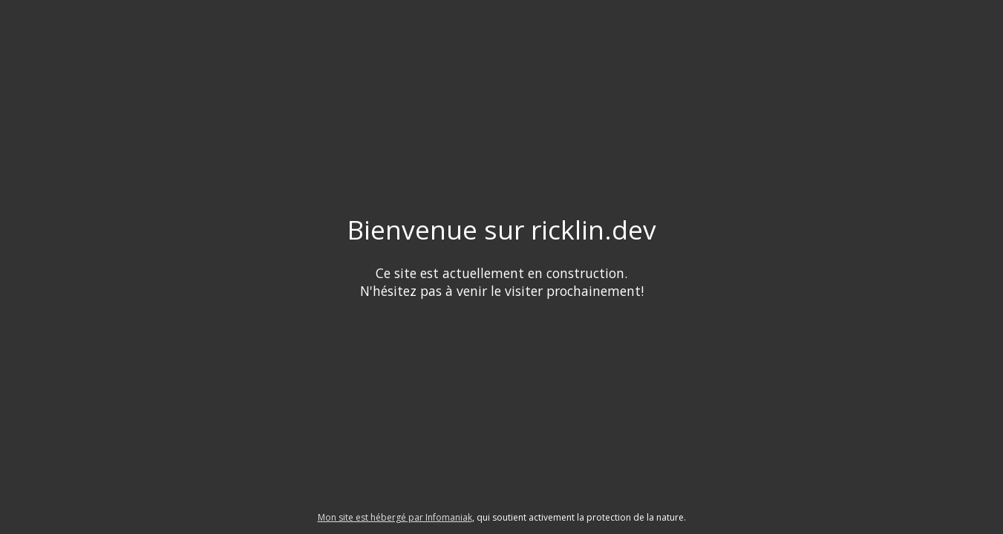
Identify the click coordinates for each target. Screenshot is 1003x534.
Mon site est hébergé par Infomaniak (395, 517)
